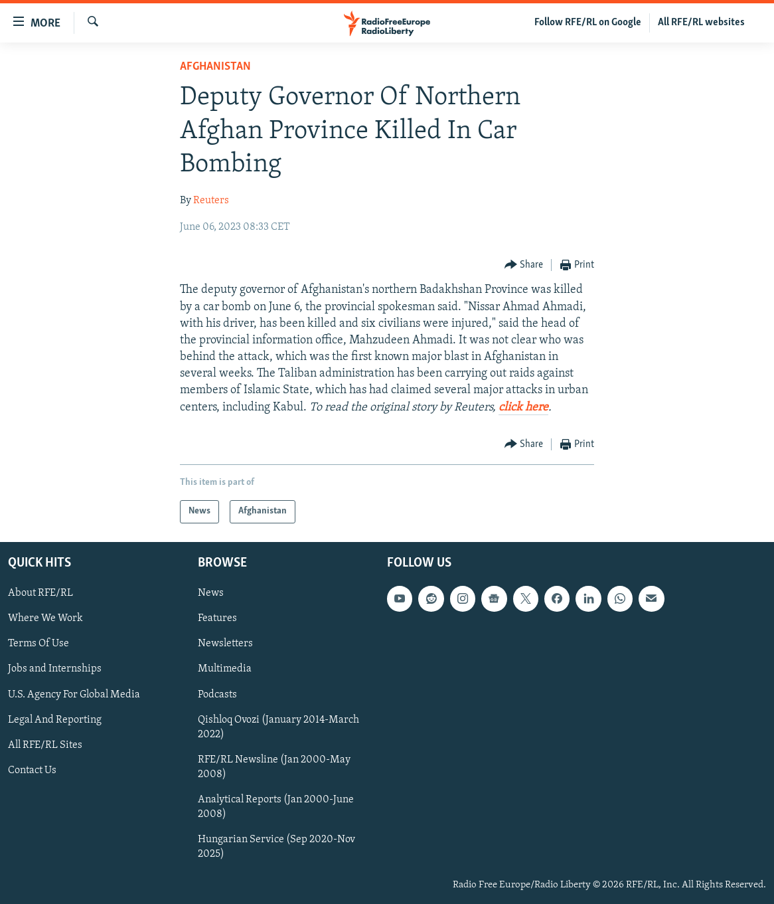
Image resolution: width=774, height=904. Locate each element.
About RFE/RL (40, 593)
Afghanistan (215, 66)
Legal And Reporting (55, 720)
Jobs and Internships (55, 669)
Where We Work (45, 618)
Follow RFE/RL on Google (587, 22)
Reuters (211, 200)
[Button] (524, 265)
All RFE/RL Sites (45, 745)
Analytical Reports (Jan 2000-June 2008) (276, 807)
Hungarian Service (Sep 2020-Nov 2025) (276, 846)
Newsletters (225, 643)
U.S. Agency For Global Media (74, 694)
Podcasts (217, 694)
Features (217, 618)
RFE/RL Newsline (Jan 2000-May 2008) (274, 767)
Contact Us (32, 770)
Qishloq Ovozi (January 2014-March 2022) (278, 727)
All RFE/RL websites (701, 22)
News (211, 593)
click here (523, 407)
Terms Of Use (38, 643)
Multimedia (225, 669)
